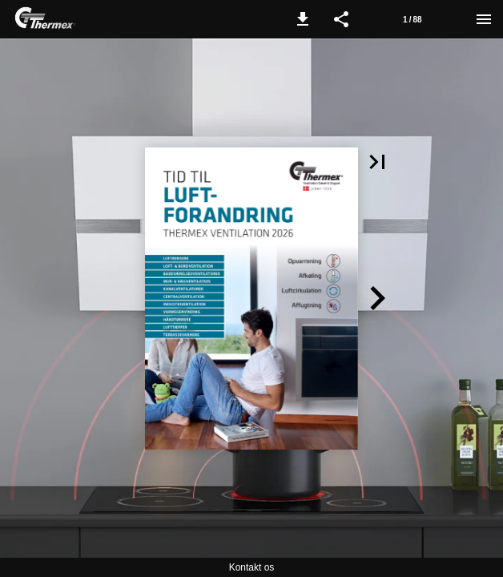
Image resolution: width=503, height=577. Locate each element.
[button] (303, 19)
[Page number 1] (412, 19)
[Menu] (484, 19)
